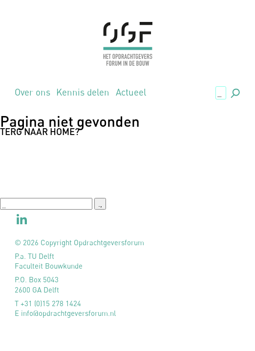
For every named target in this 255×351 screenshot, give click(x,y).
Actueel (131, 92)
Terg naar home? (40, 131)
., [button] (234, 92)
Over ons (32, 92)
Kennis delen (82, 92)
